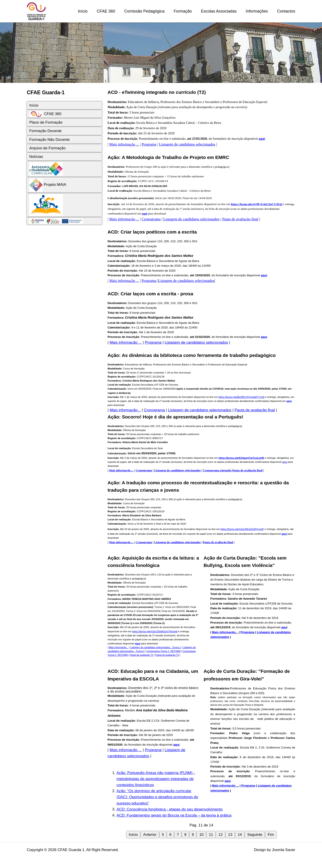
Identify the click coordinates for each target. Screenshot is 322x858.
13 (230, 834)
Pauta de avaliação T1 (141, 655)
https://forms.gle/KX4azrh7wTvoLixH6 (241, 458)
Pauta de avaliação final (240, 219)
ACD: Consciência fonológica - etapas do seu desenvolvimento (169, 809)
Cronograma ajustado (217, 470)
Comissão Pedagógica (144, 11)
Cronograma (151, 219)
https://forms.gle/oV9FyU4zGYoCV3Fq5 (257, 204)
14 (240, 834)
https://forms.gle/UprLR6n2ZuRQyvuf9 (242, 529)
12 (220, 834)
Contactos (286, 11)
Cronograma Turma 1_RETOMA (163, 651)
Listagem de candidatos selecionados (187, 144)
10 (201, 834)
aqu (284, 627)
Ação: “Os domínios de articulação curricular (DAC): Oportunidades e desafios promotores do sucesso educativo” (157, 797)
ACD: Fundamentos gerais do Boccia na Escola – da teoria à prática (174, 815)
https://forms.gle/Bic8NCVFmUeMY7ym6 (241, 397)
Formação (183, 11)
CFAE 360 (106, 11)
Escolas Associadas (219, 11)
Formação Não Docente (49, 139)
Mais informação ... (124, 144)
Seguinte (254, 834)
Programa (149, 144)
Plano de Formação (45, 122)
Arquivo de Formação (47, 148)
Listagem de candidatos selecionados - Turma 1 (155, 647)
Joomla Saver (283, 850)
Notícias (36, 156)
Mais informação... (125, 410)
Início (83, 11)
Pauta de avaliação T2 (167, 655)
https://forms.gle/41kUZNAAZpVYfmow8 (154, 631)
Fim (271, 834)
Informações (257, 11)
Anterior (150, 834)
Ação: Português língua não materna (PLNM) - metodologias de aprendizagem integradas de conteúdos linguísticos (156, 779)
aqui (261, 138)
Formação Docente (45, 131)
